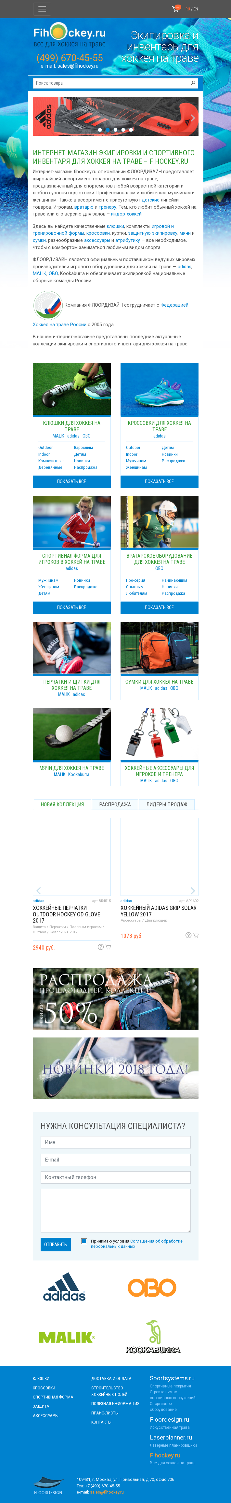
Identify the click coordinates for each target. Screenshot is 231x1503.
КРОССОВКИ (44, 1387)
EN (196, 9)
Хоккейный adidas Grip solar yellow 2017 (159, 911)
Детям (80, 454)
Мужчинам (136, 460)
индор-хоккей (126, 214)
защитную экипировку (152, 233)
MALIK (39, 273)
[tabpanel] (116, 116)
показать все (71, 481)
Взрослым (83, 447)
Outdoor (45, 447)
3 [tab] (115, 129)
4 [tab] (123, 129)
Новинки (82, 460)
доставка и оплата (111, 1378)
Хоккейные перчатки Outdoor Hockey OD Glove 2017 (66, 914)
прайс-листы (105, 1412)
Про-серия (135, 580)
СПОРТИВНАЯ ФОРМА (53, 1396)
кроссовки (98, 233)
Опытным (135, 586)
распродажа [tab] (115, 804)
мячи (185, 233)
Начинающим (174, 580)
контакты (101, 1422)
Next (191, 116)
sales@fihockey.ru (77, 66)
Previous (37, 116)
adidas (184, 267)
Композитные (51, 460)
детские (151, 200)
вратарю (84, 207)
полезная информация (115, 1403)
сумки (39, 240)
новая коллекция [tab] (62, 804)
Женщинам (136, 467)
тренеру (107, 207)
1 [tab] (100, 129)
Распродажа (85, 467)
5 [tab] (131, 129)
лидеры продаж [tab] (166, 804)
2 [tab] (108, 129)
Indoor (44, 454)
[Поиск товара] (115, 83)
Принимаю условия (137, 1243)
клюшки (115, 226)
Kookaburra (78, 774)
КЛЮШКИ (41, 1378)
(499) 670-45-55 (69, 57)
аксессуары (97, 240)
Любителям (136, 593)
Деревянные (50, 467)
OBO (53, 273)
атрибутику (127, 240)
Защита (41, 1406)
